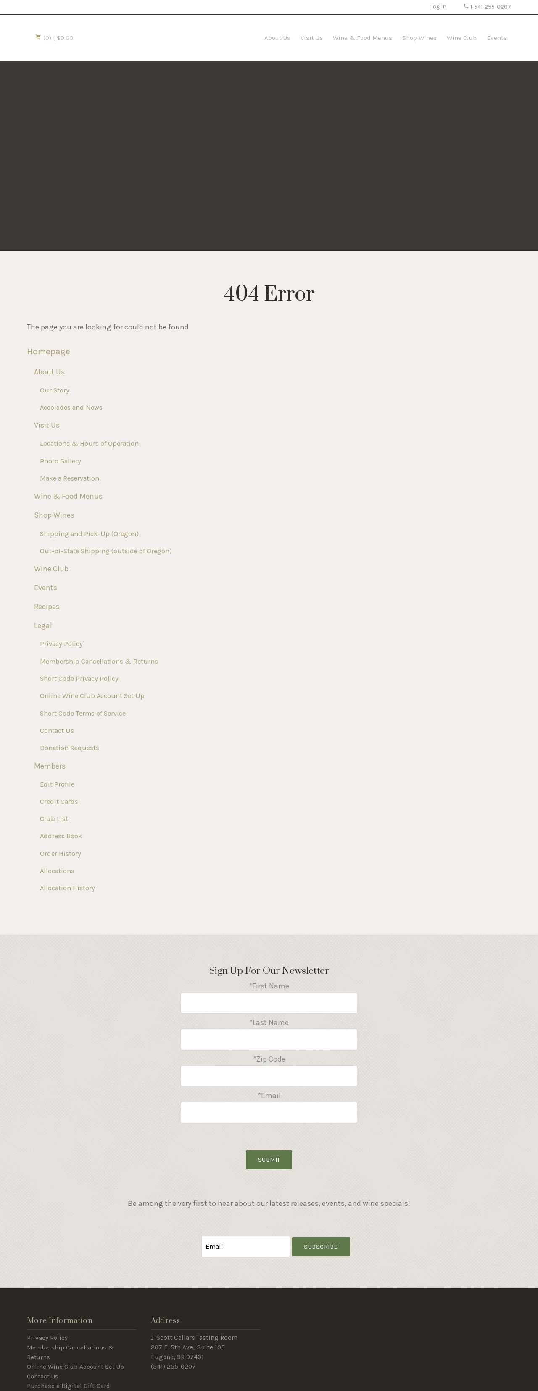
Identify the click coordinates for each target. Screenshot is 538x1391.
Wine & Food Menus (362, 38)
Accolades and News (71, 407)
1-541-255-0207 (487, 6)
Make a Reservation (69, 478)
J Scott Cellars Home (125, 37)
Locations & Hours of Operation (89, 443)
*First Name (269, 986)
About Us (277, 38)
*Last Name (269, 1020)
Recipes (47, 606)
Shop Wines (419, 38)
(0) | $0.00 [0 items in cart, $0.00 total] (54, 38)
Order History (60, 854)
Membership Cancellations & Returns (99, 661)
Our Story (54, 390)
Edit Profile (57, 784)
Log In (438, 6)
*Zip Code (269, 1055)
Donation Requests (69, 748)
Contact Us (57, 731)
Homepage (48, 351)
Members (50, 766)
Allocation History (67, 888)
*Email (269, 1089)
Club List (54, 819)
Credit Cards (59, 801)
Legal (43, 625)
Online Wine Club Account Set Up (92, 696)
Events (497, 38)
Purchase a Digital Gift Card (68, 1376)
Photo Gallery (60, 461)
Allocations (57, 871)
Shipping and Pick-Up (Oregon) (89, 534)
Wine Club (462, 38)
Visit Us (312, 38)
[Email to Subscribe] (245, 1237)
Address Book (61, 836)
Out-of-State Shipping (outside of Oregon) (106, 551)
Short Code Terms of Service (83, 713)
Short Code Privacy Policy (79, 678)
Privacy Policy (61, 644)
